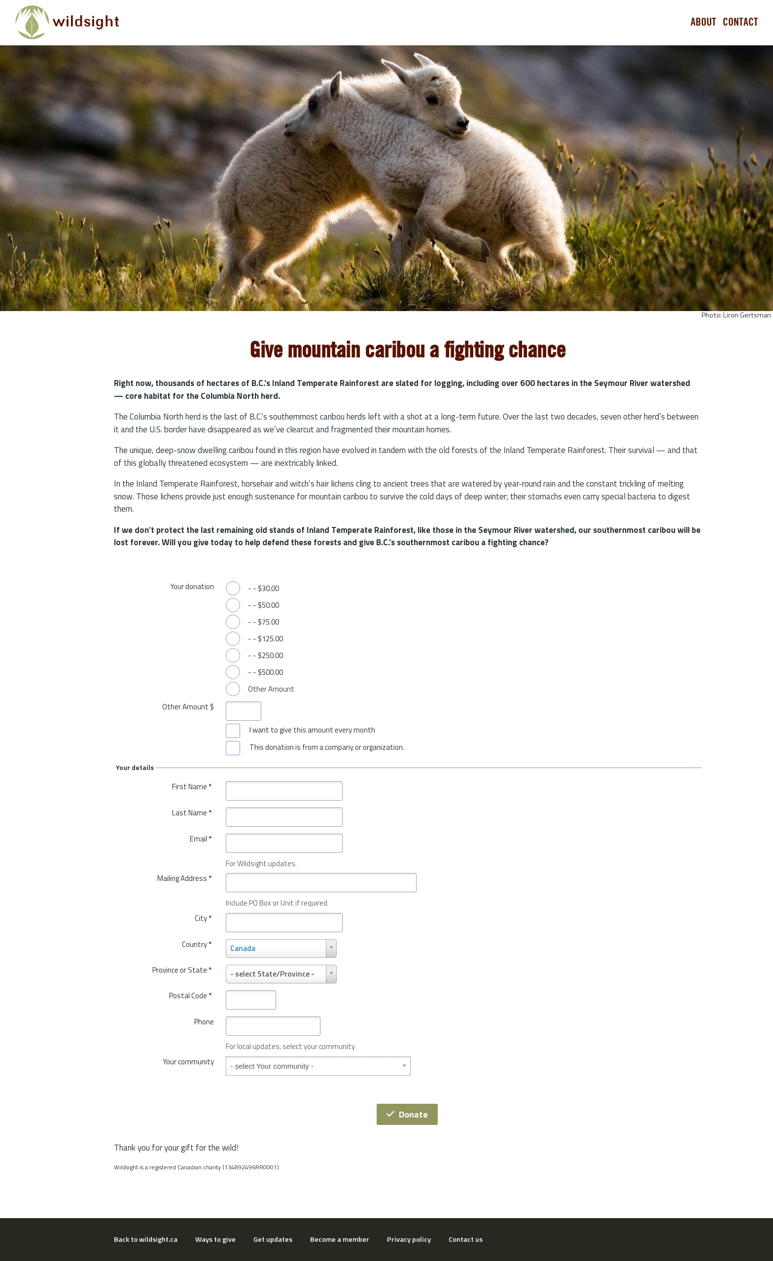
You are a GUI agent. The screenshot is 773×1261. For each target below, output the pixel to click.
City (203, 918)
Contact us (466, 1239)
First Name (191, 786)
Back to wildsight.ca (145, 1239)
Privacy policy (409, 1239)
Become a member (339, 1239)
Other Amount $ (188, 706)
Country (196, 944)
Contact (740, 22)
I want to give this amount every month (312, 730)
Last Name (191, 812)
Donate (407, 1114)
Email (200, 838)
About (703, 22)
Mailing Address (184, 878)
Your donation (192, 586)
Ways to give (215, 1239)
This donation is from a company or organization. (326, 747)
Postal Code (190, 995)
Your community (188, 1061)
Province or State (181, 970)
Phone (204, 1021)
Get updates (272, 1239)
